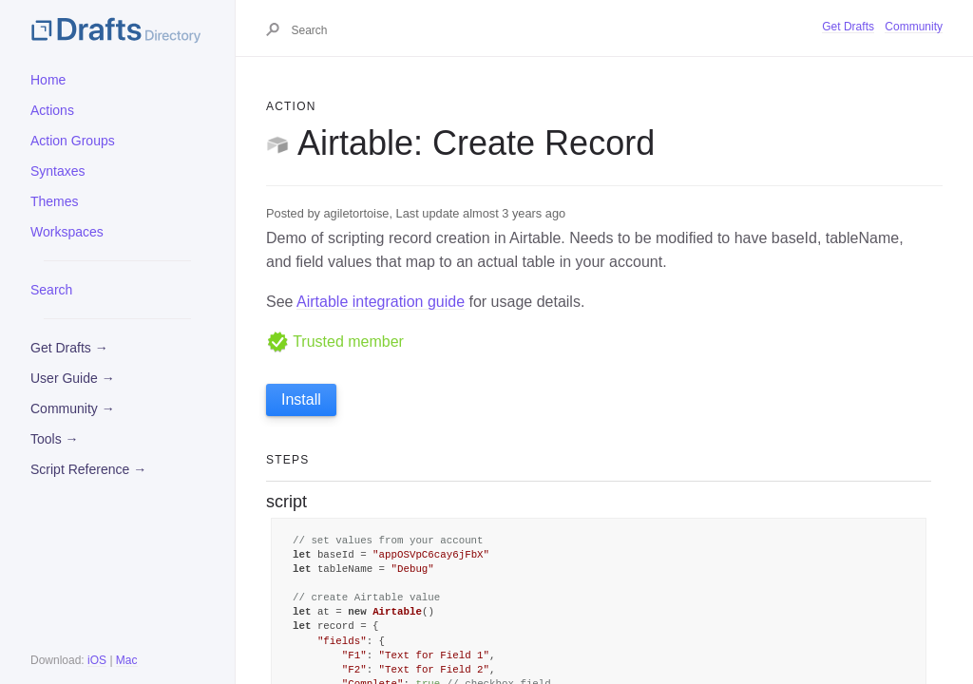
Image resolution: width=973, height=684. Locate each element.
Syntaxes (58, 171)
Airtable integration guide (380, 302)
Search (51, 289)
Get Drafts (848, 26)
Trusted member (335, 341)
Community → (72, 408)
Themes (54, 201)
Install (301, 399)
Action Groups (72, 140)
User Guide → (72, 378)
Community (914, 26)
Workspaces (67, 231)
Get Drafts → (69, 347)
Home (48, 79)
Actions (52, 110)
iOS (96, 660)
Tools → (54, 438)
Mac (127, 660)
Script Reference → (88, 469)
